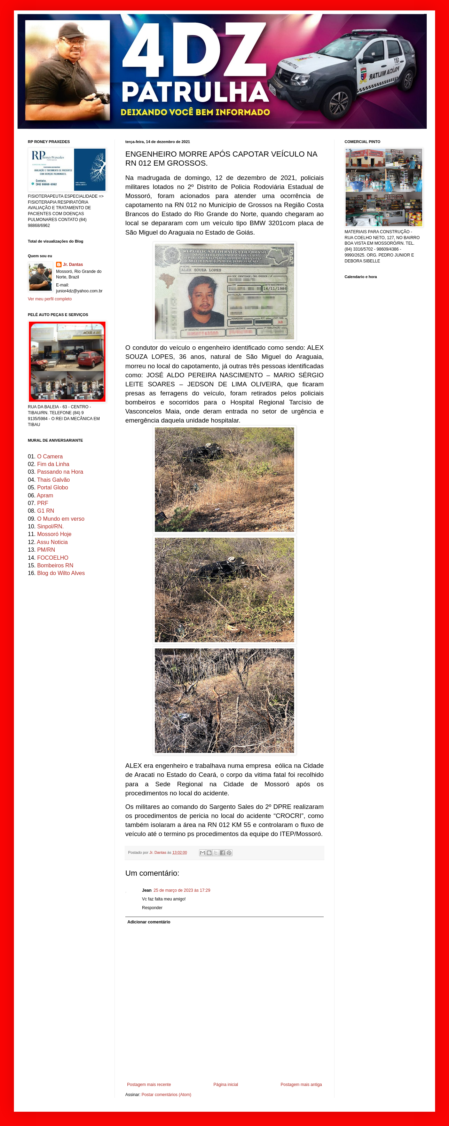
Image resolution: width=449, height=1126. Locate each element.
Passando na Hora (60, 472)
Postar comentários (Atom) (166, 1094)
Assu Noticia (52, 542)
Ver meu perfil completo (50, 299)
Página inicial (225, 1084)
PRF (42, 503)
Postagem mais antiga (301, 1084)
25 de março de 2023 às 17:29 (181, 890)
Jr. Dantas (158, 852)
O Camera (50, 456)
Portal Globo (52, 487)
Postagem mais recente (149, 1084)
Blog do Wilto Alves (61, 573)
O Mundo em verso (61, 519)
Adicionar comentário (148, 922)
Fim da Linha (53, 464)
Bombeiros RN (55, 565)
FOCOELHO (53, 558)
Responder (152, 907)
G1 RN (45, 511)
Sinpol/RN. (50, 526)
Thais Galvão (53, 480)
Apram (45, 495)
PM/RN (46, 550)
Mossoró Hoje (54, 534)
